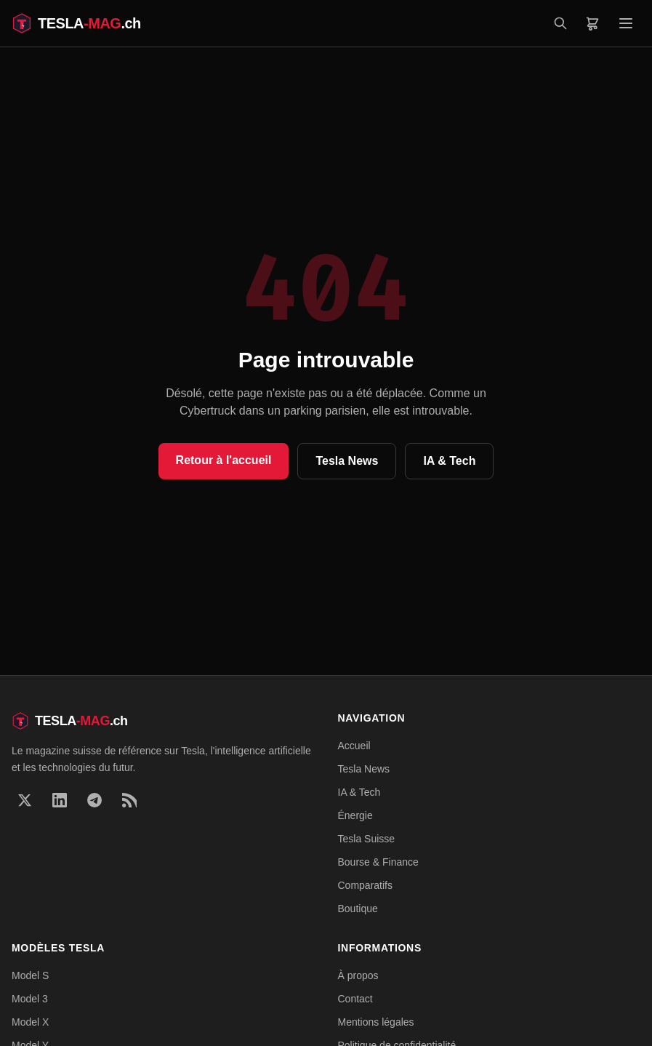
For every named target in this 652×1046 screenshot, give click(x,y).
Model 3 (30, 999)
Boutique (358, 908)
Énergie (355, 815)
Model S (30, 975)
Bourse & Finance (378, 862)
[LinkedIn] (60, 800)
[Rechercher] (560, 23)
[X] (25, 800)
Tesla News (346, 461)
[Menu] (625, 23)
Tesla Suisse (366, 839)
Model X (30, 1022)
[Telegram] (94, 800)
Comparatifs (365, 885)
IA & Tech (449, 461)
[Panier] (592, 23)
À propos (358, 975)
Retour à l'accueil (224, 460)
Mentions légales (376, 1022)
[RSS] (129, 800)
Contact (355, 999)
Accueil (354, 745)
